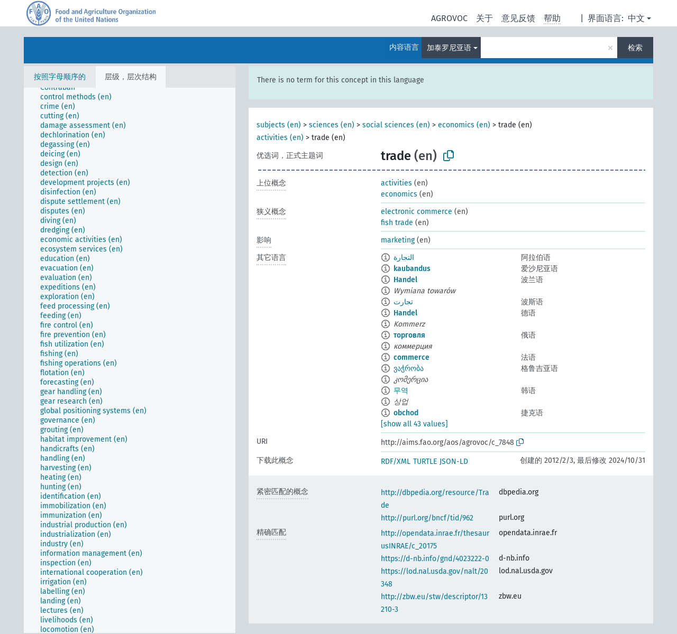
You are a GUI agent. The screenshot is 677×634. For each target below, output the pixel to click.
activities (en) (280, 137)
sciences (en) (331, 124)
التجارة (404, 257)
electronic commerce (416, 211)
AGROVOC (449, 18)
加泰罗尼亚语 (449, 47)
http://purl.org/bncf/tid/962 (427, 518)
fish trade (397, 222)
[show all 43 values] (414, 423)
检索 (635, 47)
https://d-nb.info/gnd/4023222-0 (435, 558)
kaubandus (412, 268)
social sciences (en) (396, 124)
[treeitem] (62, 87)
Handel (405, 279)
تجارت (403, 301)
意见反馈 (518, 18)
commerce (411, 357)
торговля (409, 335)
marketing (398, 240)
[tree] (129, 360)
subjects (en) (279, 124)
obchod (406, 412)
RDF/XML (395, 461)
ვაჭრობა (409, 368)
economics (399, 194)
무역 (401, 390)
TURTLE (425, 461)
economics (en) (464, 124)
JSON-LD (454, 461)
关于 (484, 18)
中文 (636, 18)
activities (396, 183)
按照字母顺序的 (60, 76)
